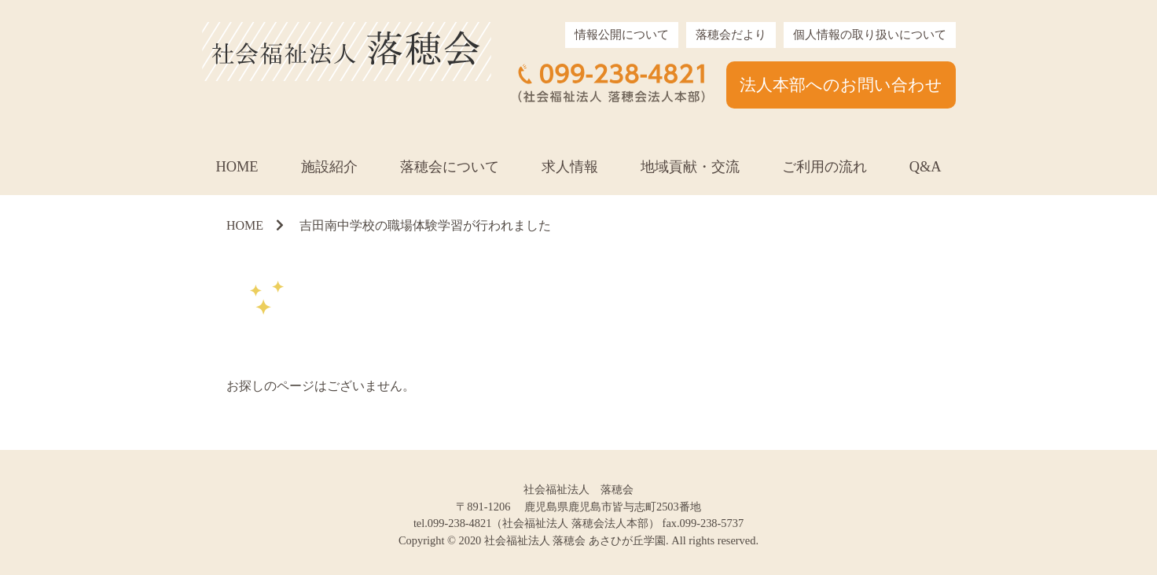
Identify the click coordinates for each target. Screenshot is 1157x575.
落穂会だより (731, 34)
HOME (236, 167)
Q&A (925, 167)
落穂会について (449, 167)
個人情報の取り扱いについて (869, 34)
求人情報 (570, 167)
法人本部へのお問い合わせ (841, 85)
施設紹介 (329, 167)
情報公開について (622, 34)
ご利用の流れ (824, 167)
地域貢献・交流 (690, 167)
